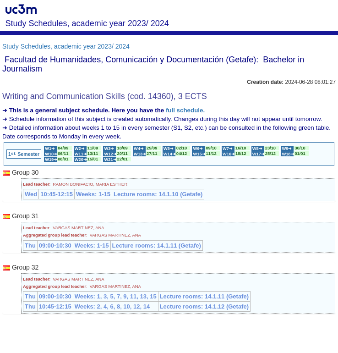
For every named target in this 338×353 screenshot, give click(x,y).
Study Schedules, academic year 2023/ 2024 (66, 46)
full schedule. (185, 110)
